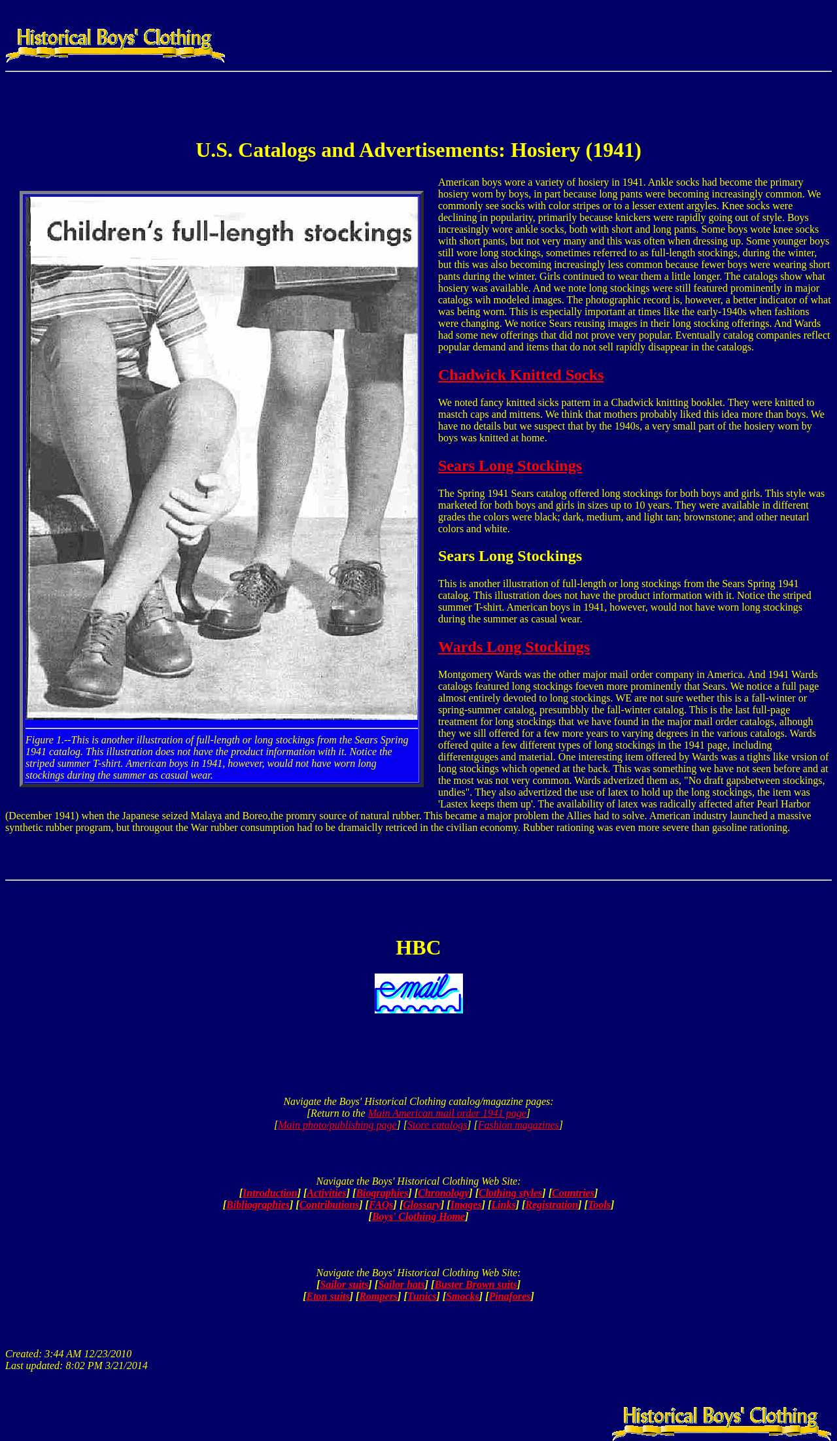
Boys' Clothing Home (418, 1216)
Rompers (378, 1296)
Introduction (270, 1192)
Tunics (422, 1296)
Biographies (382, 1192)
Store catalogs (437, 1124)
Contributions (329, 1204)
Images (466, 1204)
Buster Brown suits (475, 1284)
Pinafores (509, 1296)
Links (503, 1204)
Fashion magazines (518, 1124)
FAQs (381, 1204)
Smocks (462, 1296)
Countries (573, 1192)
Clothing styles (510, 1192)
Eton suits (328, 1296)
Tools (599, 1204)
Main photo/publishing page (337, 1124)
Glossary (422, 1204)
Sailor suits (344, 1284)
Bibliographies (258, 1204)
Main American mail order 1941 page (447, 1113)
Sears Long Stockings (510, 465)
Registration (551, 1204)
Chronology (443, 1192)
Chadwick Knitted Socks (521, 374)
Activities (326, 1192)
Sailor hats (401, 1284)
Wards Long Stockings (514, 646)
